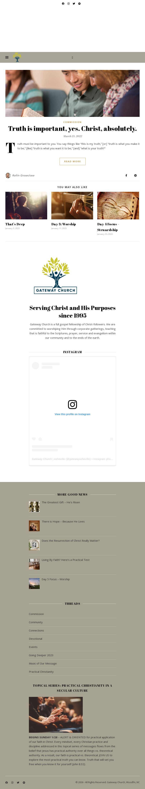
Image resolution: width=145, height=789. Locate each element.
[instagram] (12, 782)
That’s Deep (15, 224)
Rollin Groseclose (23, 175)
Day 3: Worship (63, 224)
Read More (72, 161)
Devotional (35, 638)
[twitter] (18, 782)
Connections (36, 630)
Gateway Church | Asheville (48, 459)
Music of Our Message (43, 663)
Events (33, 647)
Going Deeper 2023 (41, 655)
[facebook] (6, 782)
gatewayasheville (79, 459)
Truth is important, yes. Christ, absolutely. (72, 128)
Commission (72, 122)
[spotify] (24, 782)
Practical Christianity (41, 671)
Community (36, 622)
